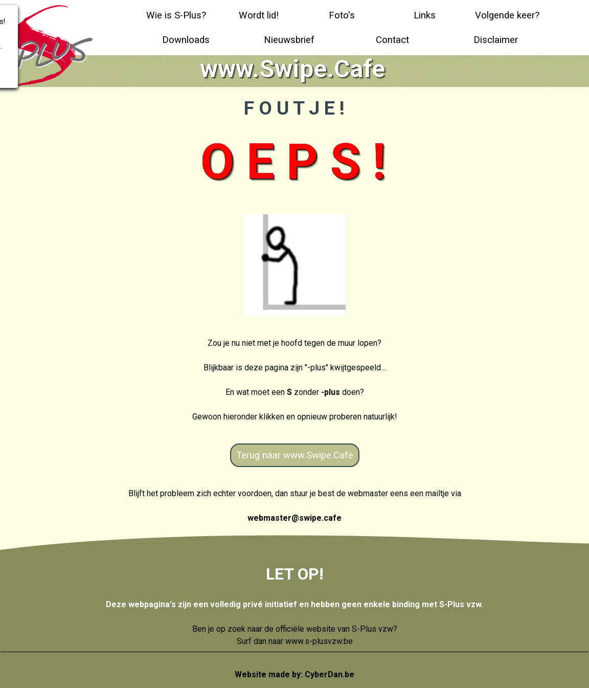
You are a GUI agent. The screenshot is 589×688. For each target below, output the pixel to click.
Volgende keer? (507, 15)
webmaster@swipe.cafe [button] (294, 518)
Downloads (186, 40)
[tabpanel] (294, 380)
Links (425, 15)
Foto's (342, 15)
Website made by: (294, 674)
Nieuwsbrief (289, 40)
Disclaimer (495, 40)
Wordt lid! (259, 15)
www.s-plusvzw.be (319, 641)
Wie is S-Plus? (176, 15)
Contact (392, 40)
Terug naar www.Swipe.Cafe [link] (294, 455)
